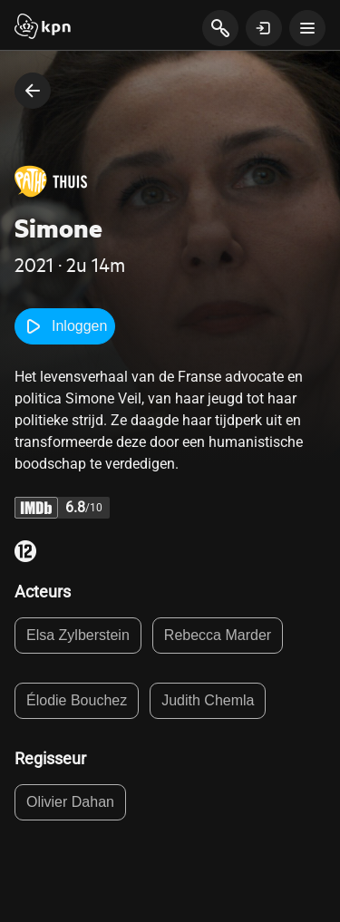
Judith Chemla (207, 700)
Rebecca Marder (217, 635)
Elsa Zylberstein (78, 635)
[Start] (42, 28)
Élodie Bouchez (76, 700)
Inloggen (65, 326)
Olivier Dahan (70, 802)
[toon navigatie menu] (307, 28)
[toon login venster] (264, 28)
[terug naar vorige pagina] (33, 91)
